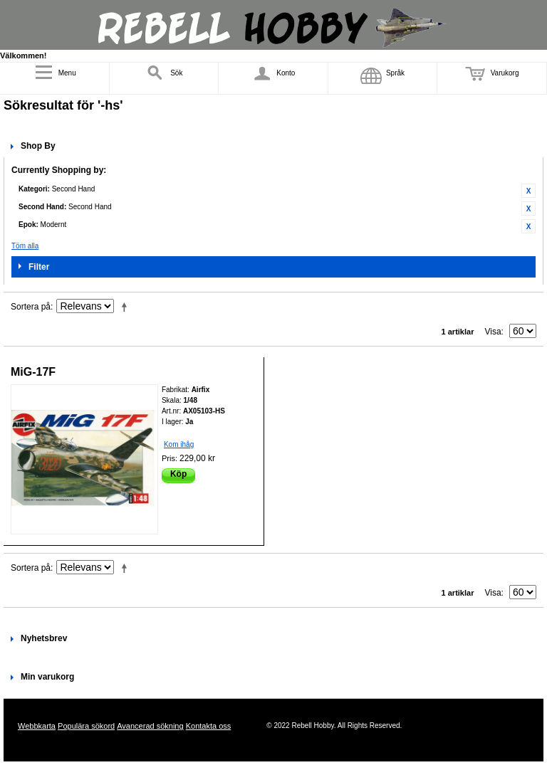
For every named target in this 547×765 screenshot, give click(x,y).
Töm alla (24, 246)
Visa (492, 332)
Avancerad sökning (150, 726)
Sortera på (31, 307)
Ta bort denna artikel (528, 191)
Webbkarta (37, 726)
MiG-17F (33, 372)
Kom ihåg (179, 444)
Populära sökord (86, 726)
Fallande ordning (126, 306)
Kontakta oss (208, 726)
